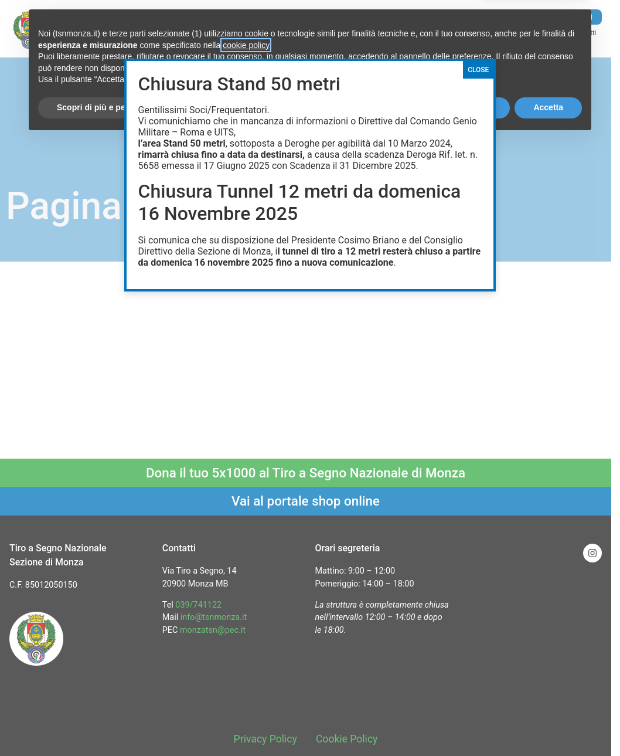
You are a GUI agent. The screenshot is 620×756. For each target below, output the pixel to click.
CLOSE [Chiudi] (478, 70)
